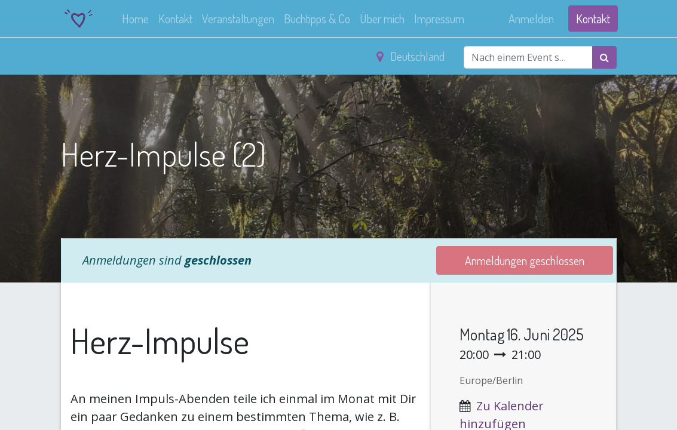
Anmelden (530, 18)
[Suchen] (604, 57)
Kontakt (592, 18)
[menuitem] (137, 18)
